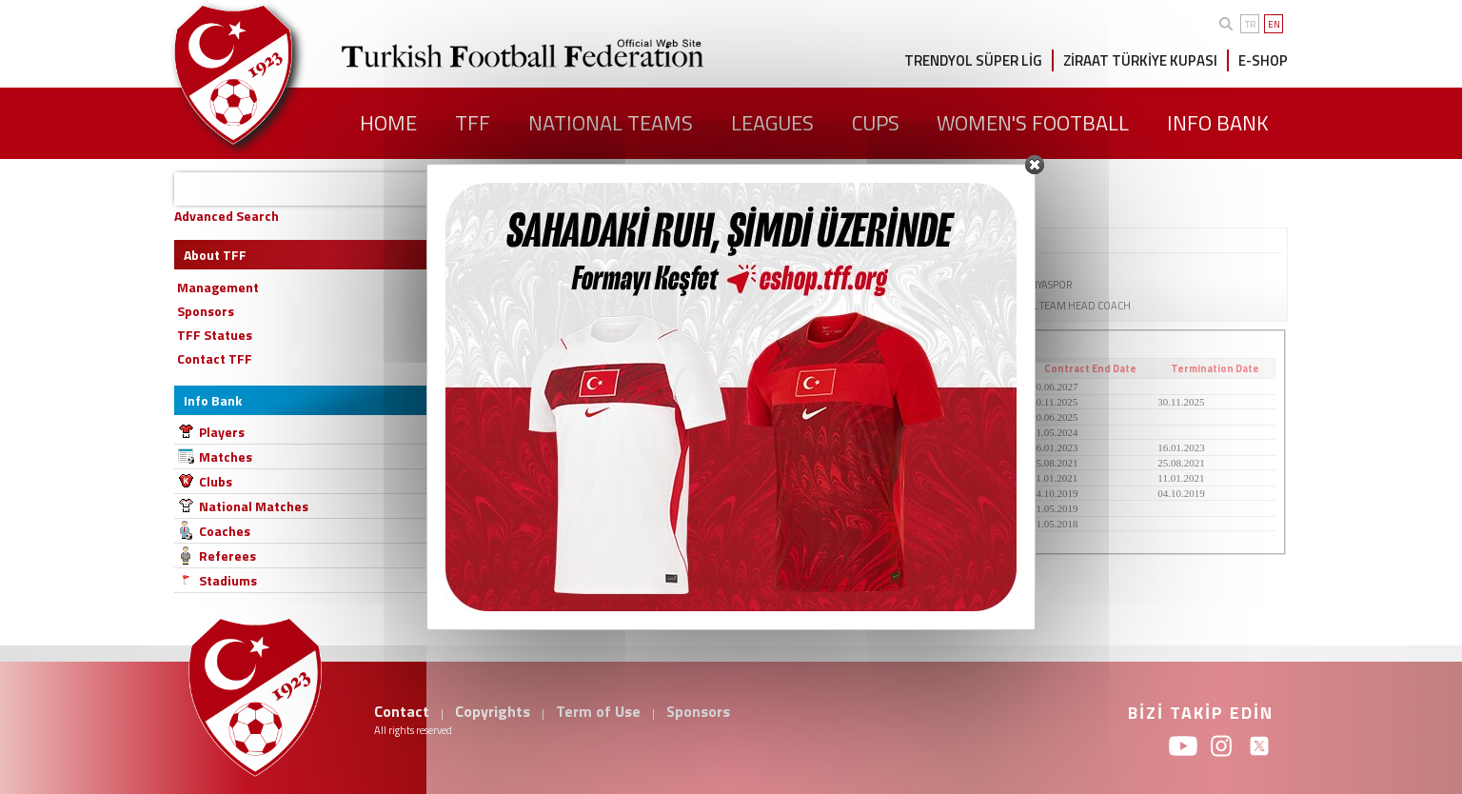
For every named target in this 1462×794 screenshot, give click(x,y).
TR (1250, 24)
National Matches (253, 506)
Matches (225, 456)
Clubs (215, 481)
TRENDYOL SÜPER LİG (973, 60)
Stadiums (228, 580)
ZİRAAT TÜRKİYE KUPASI (1140, 60)
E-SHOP (1263, 60)
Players (222, 432)
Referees (227, 556)
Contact (401, 711)
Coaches (224, 531)
